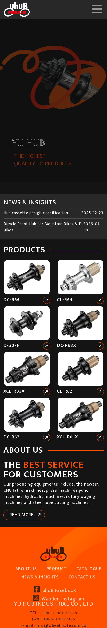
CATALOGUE (88, 586)
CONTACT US (82, 594)
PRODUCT (57, 586)
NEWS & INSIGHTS (40, 594)
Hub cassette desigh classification (36, 213)
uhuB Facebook (55, 607)
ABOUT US (26, 586)
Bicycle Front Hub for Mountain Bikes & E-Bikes (43, 227)
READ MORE (22, 515)
